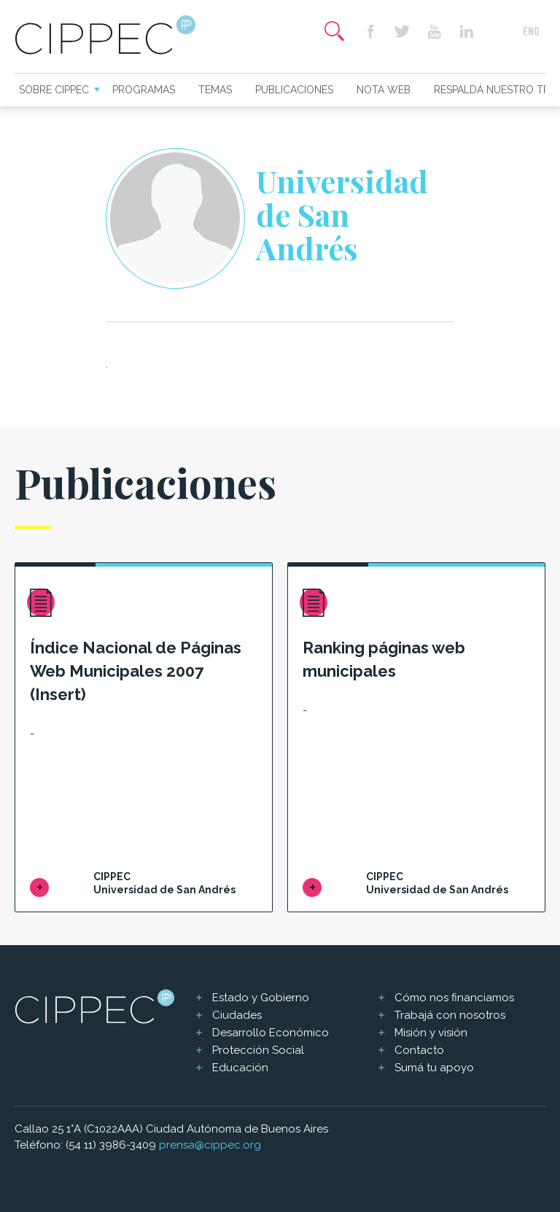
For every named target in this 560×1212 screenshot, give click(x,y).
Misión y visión (430, 1032)
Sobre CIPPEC (54, 90)
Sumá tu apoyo (434, 1067)
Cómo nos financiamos (454, 997)
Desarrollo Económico (270, 1032)
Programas (143, 90)
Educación (240, 1067)
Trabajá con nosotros (449, 1015)
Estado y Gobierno (260, 997)
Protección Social (258, 1050)
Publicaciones (294, 90)
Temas (215, 90)
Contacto (419, 1050)
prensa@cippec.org (210, 1144)
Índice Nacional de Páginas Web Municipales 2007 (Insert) (135, 671)
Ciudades (237, 1015)
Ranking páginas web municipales (384, 659)
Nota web (384, 90)
